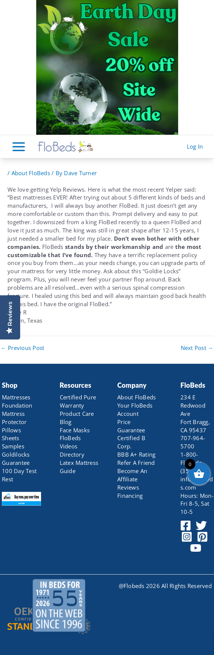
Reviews (128, 487)
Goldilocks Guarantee (16, 458)
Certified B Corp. (131, 442)
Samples (13, 446)
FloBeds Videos (70, 442)
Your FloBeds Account (134, 409)
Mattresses (16, 397)
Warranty (72, 405)
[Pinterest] (202, 536)
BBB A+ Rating (136, 454)
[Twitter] (201, 525)
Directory (72, 454)
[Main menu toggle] (18, 146)
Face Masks (75, 430)
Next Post (197, 348)
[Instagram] (186, 536)
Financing (130, 495)
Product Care (77, 413)
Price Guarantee (131, 426)
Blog (66, 422)
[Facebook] (185, 525)
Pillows (11, 430)
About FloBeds (31, 173)
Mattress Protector (14, 418)
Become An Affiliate (132, 475)
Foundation (17, 405)
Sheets (10, 438)
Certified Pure (78, 397)
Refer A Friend (136, 462)
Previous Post (22, 348)
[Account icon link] (195, 147)
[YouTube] (195, 548)
